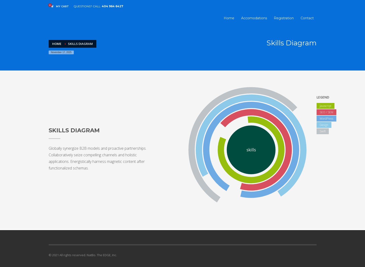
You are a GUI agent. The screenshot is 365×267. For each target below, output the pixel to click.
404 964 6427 (112, 6)
